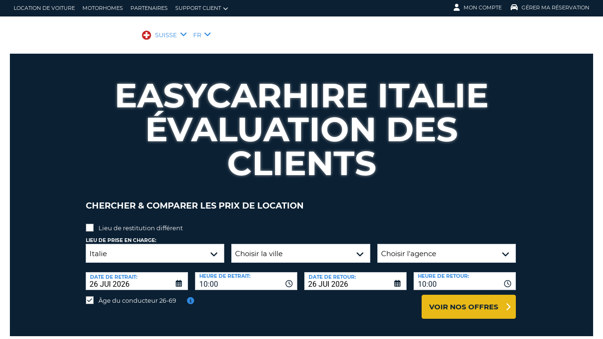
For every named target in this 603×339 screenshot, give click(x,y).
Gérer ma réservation (550, 7)
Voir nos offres (463, 299)
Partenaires (149, 8)
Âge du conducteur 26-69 (137, 293)
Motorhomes (102, 8)
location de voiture (44, 8)
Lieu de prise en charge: (121, 233)
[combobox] (246, 274)
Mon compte (478, 7)
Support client (201, 8)
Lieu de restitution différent (140, 221)
